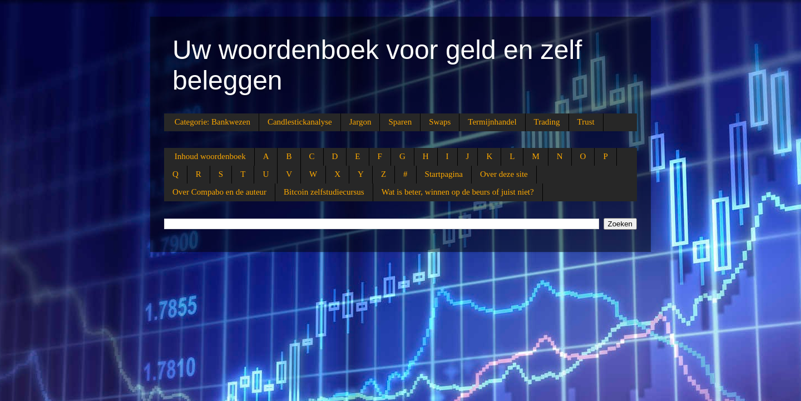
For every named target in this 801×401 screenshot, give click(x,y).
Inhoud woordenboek (210, 156)
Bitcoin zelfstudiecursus (324, 191)
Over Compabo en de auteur (219, 191)
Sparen (400, 121)
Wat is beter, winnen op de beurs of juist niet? (458, 191)
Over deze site (504, 174)
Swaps (440, 121)
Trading (547, 121)
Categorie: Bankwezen (212, 121)
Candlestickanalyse (300, 121)
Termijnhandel (492, 121)
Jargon (360, 121)
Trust (586, 121)
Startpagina (444, 174)
